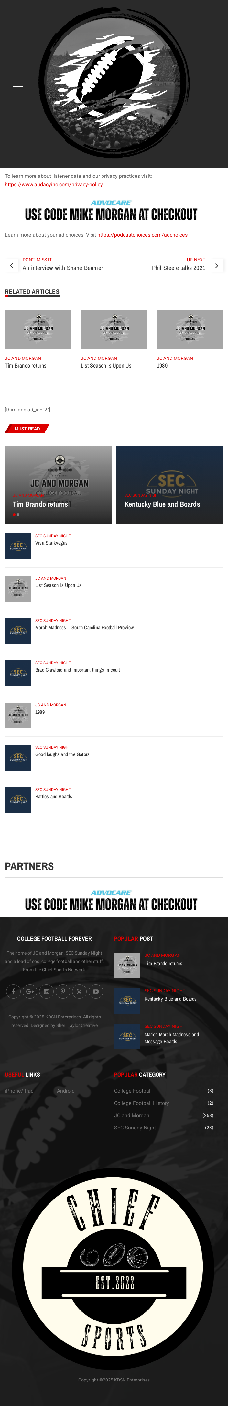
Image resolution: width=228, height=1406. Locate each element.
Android (66, 1091)
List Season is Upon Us (106, 365)
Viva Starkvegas (51, 542)
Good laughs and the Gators (62, 754)
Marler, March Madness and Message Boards (172, 1038)
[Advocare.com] (114, 210)
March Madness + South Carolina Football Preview (84, 627)
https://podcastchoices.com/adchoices (142, 235)
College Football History (141, 1103)
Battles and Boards (53, 796)
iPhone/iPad (19, 1091)
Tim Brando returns (26, 365)
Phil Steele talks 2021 (178, 267)
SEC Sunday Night (142, 495)
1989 (162, 365)
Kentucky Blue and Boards (162, 504)
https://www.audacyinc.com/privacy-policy (54, 184)
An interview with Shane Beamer (63, 267)
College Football (133, 1091)
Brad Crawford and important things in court (77, 669)
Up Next (196, 260)
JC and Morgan (23, 358)
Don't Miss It (37, 260)
